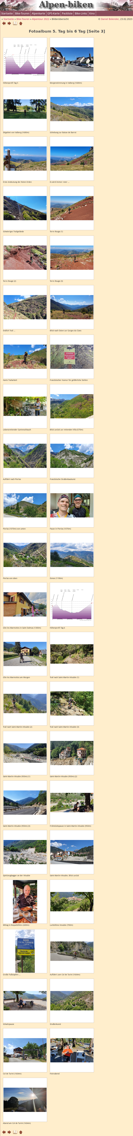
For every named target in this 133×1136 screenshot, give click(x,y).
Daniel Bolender (110, 19)
